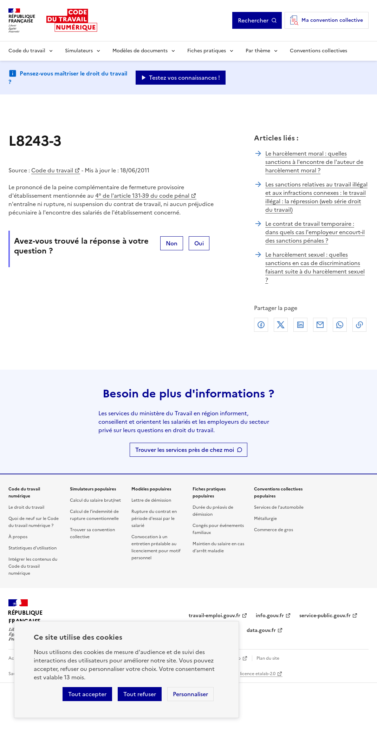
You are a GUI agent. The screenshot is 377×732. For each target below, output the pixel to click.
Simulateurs (79, 50)
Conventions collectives (318, 50)
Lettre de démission (151, 500)
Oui (199, 243)
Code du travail (26, 50)
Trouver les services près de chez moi (184, 450)
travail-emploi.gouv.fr (214, 615)
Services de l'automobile (279, 507)
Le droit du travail (26, 507)
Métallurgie (265, 518)
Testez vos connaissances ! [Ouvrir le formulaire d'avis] (184, 77)
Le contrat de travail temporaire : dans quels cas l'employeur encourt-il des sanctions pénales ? (315, 232)
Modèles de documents (140, 50)
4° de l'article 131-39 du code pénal (142, 195)
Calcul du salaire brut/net (95, 500)
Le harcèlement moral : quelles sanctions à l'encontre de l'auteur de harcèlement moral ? (314, 161)
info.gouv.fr (270, 615)
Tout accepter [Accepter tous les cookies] (87, 694)
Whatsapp (340, 325)
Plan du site (267, 658)
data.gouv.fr (261, 630)
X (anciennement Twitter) (281, 325)
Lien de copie (359, 325)
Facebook (261, 325)
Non (171, 243)
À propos (17, 537)
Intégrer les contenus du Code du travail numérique (32, 566)
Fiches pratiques (206, 50)
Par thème (258, 50)
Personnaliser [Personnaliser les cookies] (190, 694)
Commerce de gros (273, 530)
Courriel (320, 325)
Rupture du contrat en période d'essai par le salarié (154, 518)
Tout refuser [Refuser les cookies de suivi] (139, 694)
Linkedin (300, 325)
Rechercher (253, 20)
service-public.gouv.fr (325, 615)
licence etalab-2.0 (257, 674)
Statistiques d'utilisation (32, 548)
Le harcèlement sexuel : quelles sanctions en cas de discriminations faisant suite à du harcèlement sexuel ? (315, 267)
